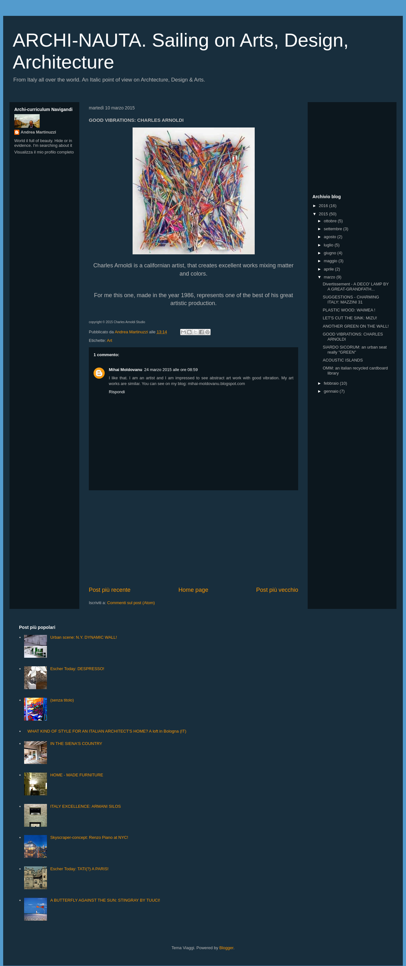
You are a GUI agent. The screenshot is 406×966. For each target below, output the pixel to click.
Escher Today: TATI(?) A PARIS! (79, 868)
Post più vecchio (277, 590)
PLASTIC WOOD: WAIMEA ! (349, 310)
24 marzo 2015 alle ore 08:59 (171, 369)
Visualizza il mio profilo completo (44, 152)
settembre (333, 228)
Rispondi (117, 391)
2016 (324, 205)
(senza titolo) (62, 700)
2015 (324, 214)
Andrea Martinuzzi (38, 132)
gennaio (332, 391)
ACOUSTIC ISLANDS (343, 360)
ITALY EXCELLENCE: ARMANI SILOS (85, 806)
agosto (330, 236)
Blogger (226, 947)
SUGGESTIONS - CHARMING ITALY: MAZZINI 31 (351, 299)
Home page (193, 590)
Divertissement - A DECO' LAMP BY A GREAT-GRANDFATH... (356, 286)
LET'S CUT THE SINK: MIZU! (350, 318)
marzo (330, 277)
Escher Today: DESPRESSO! (77, 668)
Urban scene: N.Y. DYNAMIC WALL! (83, 637)
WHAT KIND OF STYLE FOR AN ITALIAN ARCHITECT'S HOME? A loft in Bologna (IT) (106, 731)
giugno (330, 253)
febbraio (332, 383)
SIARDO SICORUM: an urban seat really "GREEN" (355, 350)
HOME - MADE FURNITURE (76, 775)
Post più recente (109, 590)
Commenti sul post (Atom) (131, 602)
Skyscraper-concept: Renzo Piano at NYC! (89, 837)
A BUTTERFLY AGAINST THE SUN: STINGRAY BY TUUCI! (105, 900)
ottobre (331, 221)
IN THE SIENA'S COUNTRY (76, 743)
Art (109, 340)
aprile (329, 269)
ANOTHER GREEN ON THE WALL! (356, 326)
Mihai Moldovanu (125, 369)
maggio (331, 260)
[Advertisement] (193, 538)
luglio (329, 245)
